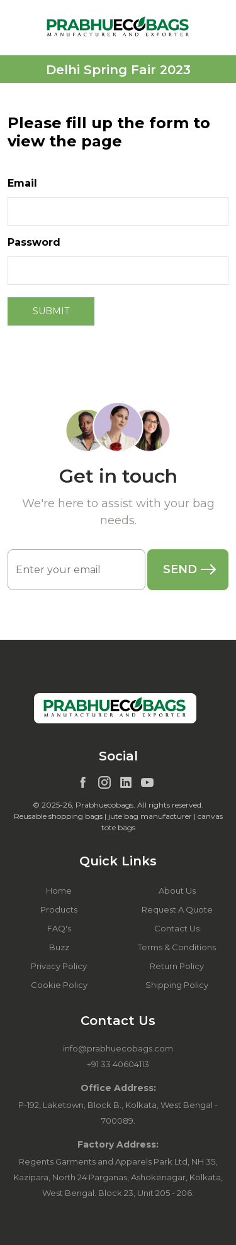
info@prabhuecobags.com (118, 1048)
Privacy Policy (59, 966)
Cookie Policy (59, 985)
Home (59, 891)
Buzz (59, 947)
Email (22, 183)
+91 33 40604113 (118, 1064)
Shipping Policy (176, 985)
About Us (177, 891)
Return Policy (177, 966)
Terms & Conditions (177, 947)
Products (58, 909)
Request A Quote (177, 909)
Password (34, 242)
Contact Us (176, 928)
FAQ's (59, 928)
